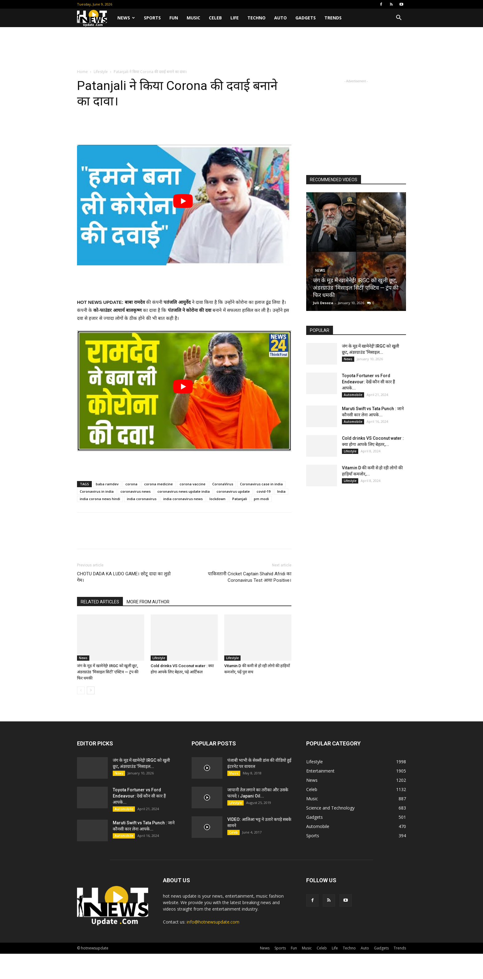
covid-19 (263, 491)
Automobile (353, 395)
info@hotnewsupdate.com (213, 922)
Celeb (215, 18)
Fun (173, 18)
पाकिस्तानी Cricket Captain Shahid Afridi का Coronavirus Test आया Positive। (249, 577)
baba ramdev (107, 484)
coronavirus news (135, 491)
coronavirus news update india (183, 491)
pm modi (261, 498)
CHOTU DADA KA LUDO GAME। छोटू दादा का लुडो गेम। (124, 577)
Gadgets (305, 18)
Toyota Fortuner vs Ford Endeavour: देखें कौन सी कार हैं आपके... (368, 381)
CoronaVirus (222, 484)
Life (234, 18)
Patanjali (239, 498)
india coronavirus (141, 498)
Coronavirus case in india (261, 484)
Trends (333, 18)
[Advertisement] (241, 48)
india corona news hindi (100, 498)
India (281, 491)
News (126, 18)
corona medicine (158, 484)
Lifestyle (101, 71)
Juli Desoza (323, 302)
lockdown (217, 498)
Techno (256, 18)
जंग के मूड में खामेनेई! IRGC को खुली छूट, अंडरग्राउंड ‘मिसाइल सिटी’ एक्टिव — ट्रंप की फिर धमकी (107, 671)
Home (82, 71)
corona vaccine (192, 484)
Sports (152, 18)
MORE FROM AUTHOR (148, 601)
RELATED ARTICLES (100, 601)
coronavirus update (233, 491)
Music (193, 18)
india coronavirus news (183, 498)
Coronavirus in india (97, 491)
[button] (398, 18)
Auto (280, 18)
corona (131, 484)
